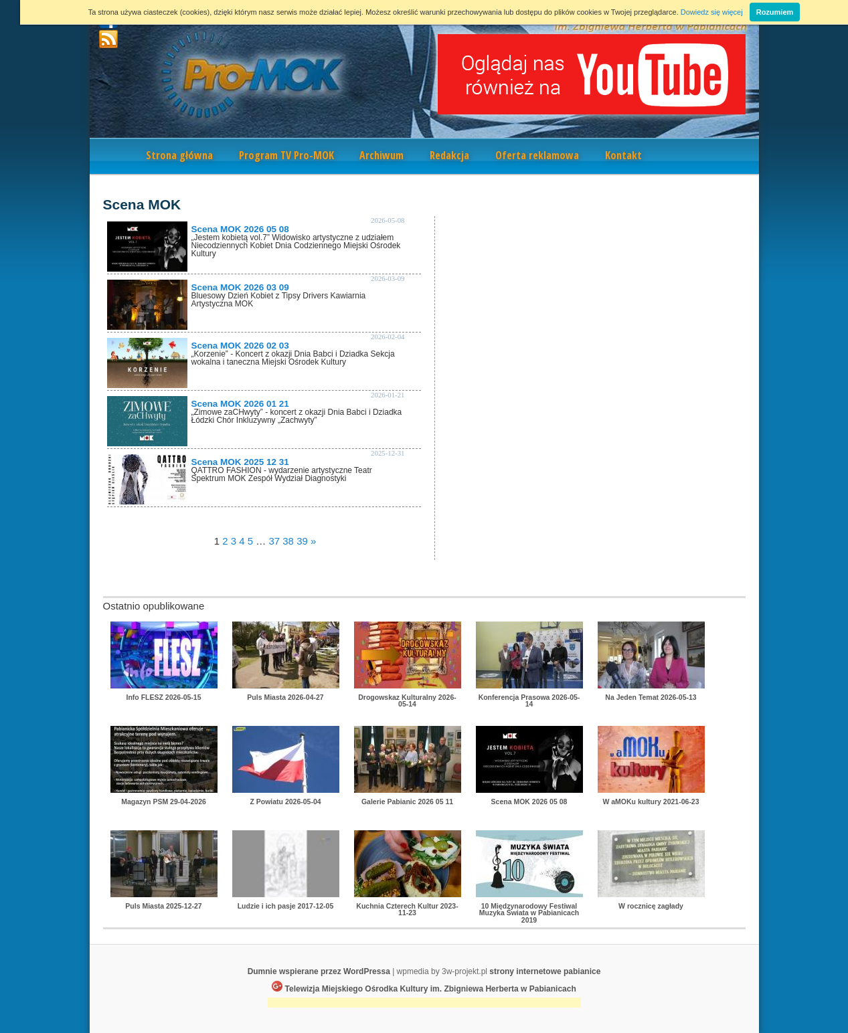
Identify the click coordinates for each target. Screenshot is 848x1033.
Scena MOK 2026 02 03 (240, 346)
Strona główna (179, 155)
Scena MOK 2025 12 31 (240, 462)
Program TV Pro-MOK (286, 155)
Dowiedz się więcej (712, 12)
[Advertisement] (424, 1004)
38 (288, 541)
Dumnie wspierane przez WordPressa (319, 971)
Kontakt (623, 155)
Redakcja (449, 155)
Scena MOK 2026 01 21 (240, 404)
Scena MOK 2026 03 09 (240, 287)
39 (302, 541)
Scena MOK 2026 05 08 (240, 229)
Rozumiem (775, 12)
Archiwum (381, 155)
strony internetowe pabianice (544, 971)
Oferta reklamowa (537, 155)
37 (274, 541)
